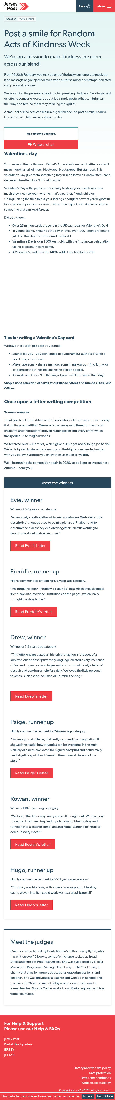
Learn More (105, 1096)
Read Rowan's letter (32, 844)
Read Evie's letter (30, 545)
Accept (88, 1096)
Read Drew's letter (31, 696)
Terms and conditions (96, 1078)
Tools (85, 6)
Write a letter (41, 144)
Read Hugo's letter (31, 905)
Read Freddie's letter (33, 611)
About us (11, 18)
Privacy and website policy (92, 1068)
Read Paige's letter (31, 773)
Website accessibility (96, 1083)
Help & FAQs (47, 1028)
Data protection (100, 1073)
